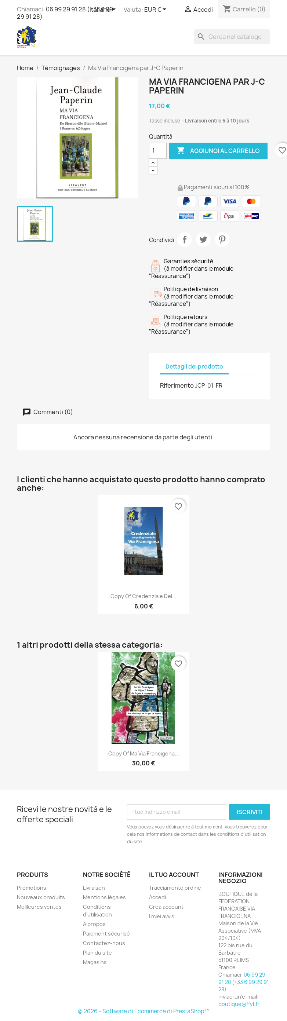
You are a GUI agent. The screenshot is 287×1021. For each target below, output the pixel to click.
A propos (94, 924)
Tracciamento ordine (175, 887)
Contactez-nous (104, 943)
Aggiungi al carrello (218, 150)
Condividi (184, 239)
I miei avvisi (162, 916)
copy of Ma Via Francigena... (143, 753)
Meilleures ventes (39, 906)
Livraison (94, 887)
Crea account (166, 906)
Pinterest (222, 239)
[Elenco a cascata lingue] (104, 10)
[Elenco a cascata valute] (156, 10)
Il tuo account (174, 875)
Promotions (31, 887)
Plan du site (97, 952)
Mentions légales (104, 897)
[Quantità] (158, 151)
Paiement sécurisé (106, 933)
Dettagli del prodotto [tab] (194, 366)
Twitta (203, 239)
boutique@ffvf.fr (238, 1003)
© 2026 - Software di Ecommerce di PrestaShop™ (144, 1011)
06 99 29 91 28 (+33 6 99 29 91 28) (65, 13)
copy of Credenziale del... (143, 596)
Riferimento (177, 385)
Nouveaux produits (41, 897)
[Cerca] (232, 36)
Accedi (157, 897)
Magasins (95, 962)
